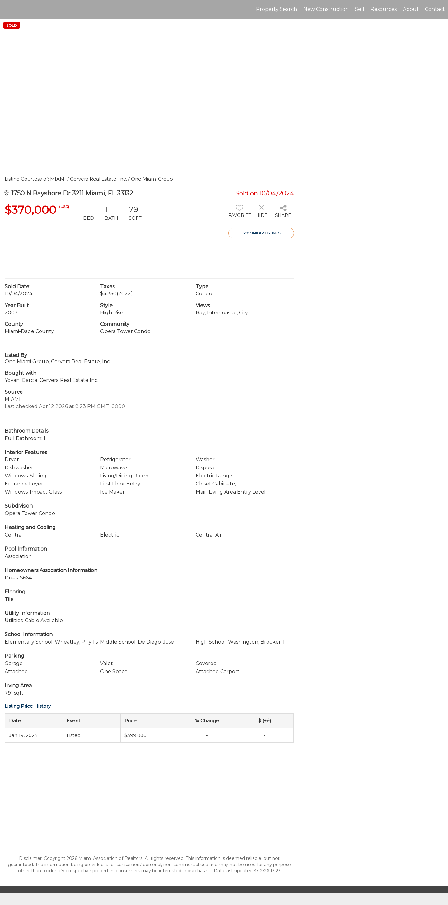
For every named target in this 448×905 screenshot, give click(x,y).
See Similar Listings (261, 233)
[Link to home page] (8, 9)
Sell (359, 9)
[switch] (239, 213)
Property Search (276, 9)
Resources (384, 9)
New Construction (326, 9)
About (411, 9)
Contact (435, 9)
